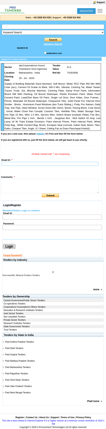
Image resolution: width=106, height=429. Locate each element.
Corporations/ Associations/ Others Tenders (25, 307)
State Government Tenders (17, 326)
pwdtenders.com (54, 53)
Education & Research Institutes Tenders (23, 310)
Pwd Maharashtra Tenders (18, 367)
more (96, 289)
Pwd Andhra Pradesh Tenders (19, 342)
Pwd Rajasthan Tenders (16, 373)
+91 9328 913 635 (41, 17)
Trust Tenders (10, 329)
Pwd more (93, 401)
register (40, 134)
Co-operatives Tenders (15, 303)
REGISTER (86, 11)
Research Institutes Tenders (17, 323)
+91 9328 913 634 (71, 17)
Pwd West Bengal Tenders (18, 392)
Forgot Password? (12, 255)
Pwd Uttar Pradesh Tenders (18, 386)
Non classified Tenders (15, 316)
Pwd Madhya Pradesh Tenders (20, 361)
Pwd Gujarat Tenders (15, 354)
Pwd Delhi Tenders (14, 348)
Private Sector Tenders (15, 320)
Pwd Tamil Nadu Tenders (17, 380)
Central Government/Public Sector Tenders (24, 300)
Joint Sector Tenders (13, 313)
